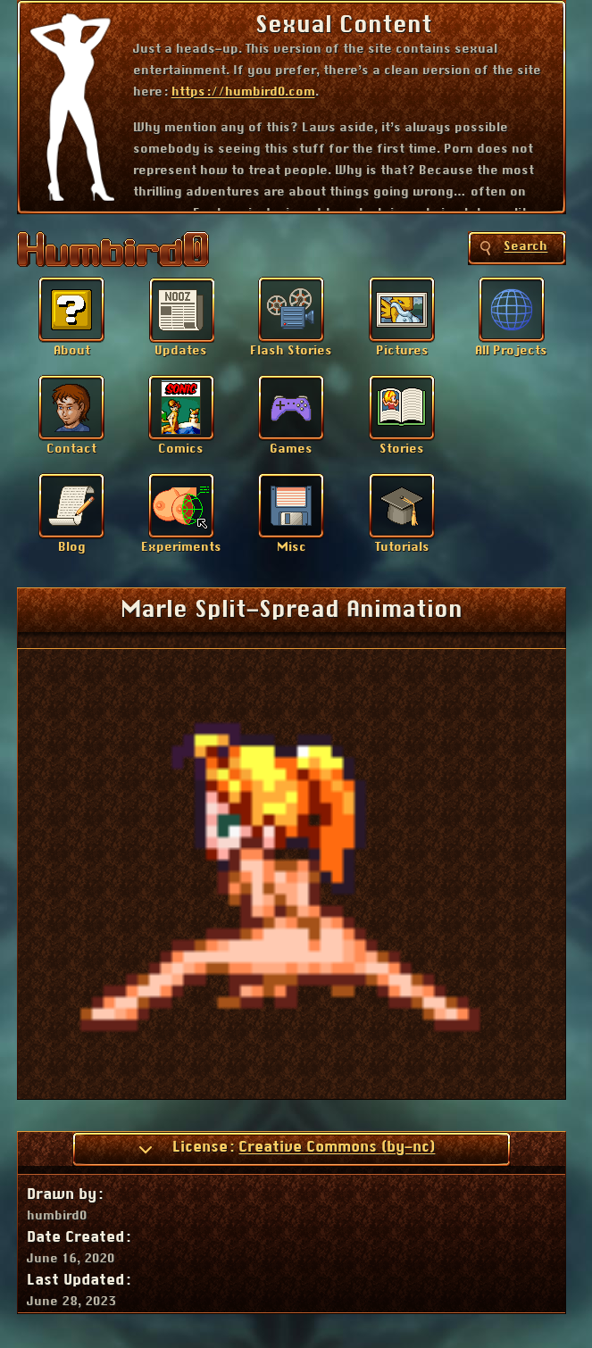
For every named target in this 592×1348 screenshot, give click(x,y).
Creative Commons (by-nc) (336, 1147)
